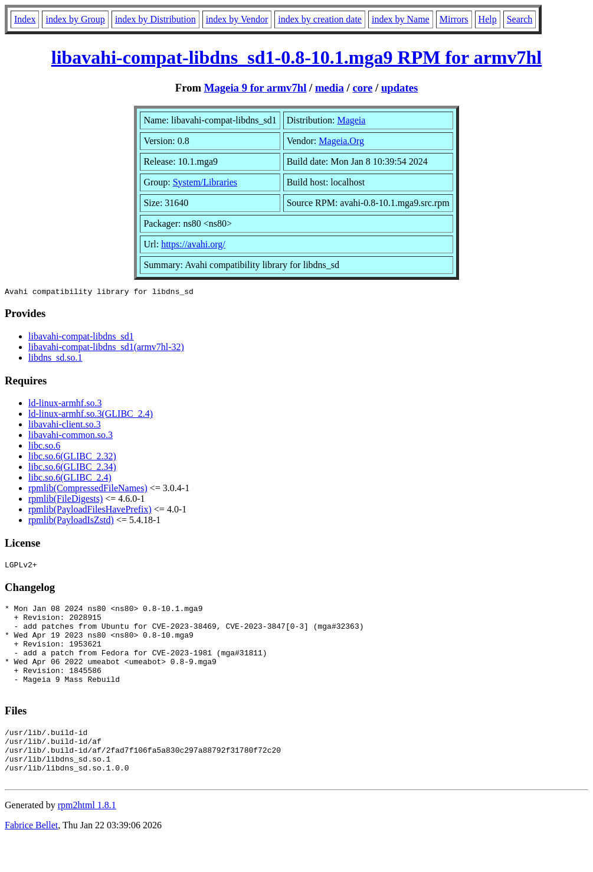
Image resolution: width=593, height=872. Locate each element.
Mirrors (454, 19)
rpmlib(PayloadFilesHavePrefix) (90, 511)
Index (24, 19)
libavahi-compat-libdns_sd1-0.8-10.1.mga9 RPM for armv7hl (296, 57)
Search (520, 19)
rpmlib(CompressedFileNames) (88, 490)
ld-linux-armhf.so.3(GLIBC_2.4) (90, 415)
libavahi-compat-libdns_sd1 (81, 338)
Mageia (351, 120)
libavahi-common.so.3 (70, 437)
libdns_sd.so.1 (55, 359)
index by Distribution (155, 19)
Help (488, 19)
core (362, 87)
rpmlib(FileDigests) (65, 500)
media (329, 87)
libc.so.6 (44, 447)
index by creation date (320, 19)
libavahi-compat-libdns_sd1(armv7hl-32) (106, 349)
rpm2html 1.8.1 (87, 837)
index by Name (401, 19)
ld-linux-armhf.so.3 (64, 405)
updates (399, 87)
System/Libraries (205, 182)
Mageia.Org (341, 141)
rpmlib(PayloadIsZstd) (71, 522)
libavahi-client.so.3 (64, 426)
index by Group (74, 19)
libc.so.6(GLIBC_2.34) (72, 468)
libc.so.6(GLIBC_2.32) (72, 458)
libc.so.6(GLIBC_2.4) (70, 479)
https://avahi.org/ (193, 244)
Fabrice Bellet (31, 857)
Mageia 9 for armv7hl (255, 87)
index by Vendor (237, 19)
